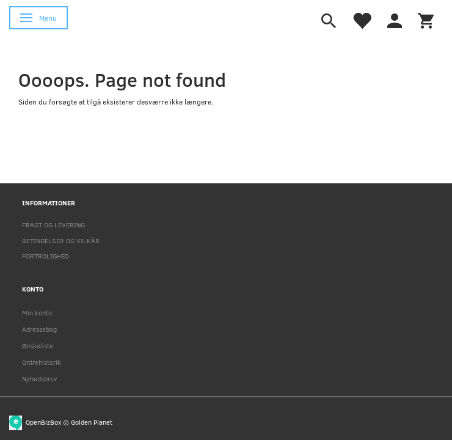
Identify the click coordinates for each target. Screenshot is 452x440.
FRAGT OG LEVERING (53, 224)
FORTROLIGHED (45, 255)
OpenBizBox (43, 421)
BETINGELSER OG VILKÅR (61, 240)
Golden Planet (91, 421)
